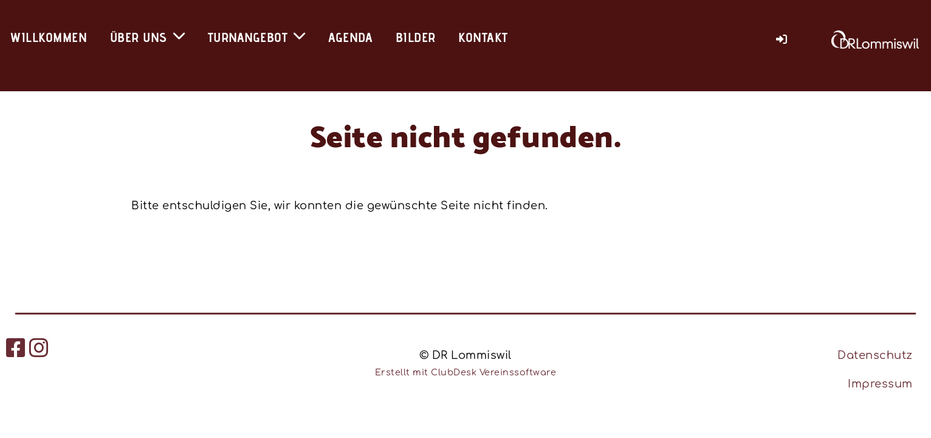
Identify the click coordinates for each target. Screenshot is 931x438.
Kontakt (483, 37)
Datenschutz (875, 355)
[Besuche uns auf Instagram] (39, 348)
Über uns (147, 37)
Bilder (416, 37)
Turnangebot (257, 37)
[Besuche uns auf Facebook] (16, 348)
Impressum (880, 384)
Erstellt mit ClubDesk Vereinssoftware (466, 372)
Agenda (350, 37)
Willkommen (48, 37)
